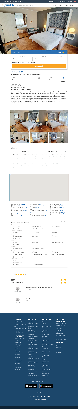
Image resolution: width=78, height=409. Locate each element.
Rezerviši (39, 66)
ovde (59, 337)
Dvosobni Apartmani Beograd (18, 350)
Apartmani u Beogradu (39, 399)
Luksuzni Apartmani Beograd (45, 361)
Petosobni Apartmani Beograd (18, 367)
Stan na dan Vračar (48, 344)
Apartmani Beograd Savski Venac (32, 352)
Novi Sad (58, 352)
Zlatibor (58, 347)
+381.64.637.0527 (18, 1)
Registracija (62, 1)
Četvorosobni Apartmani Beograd (18, 361)
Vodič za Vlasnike (61, 339)
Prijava (70, 1)
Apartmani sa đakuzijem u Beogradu (46, 336)
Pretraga (54, 5)
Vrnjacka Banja (60, 350)
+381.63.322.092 (8, 1)
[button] (61, 5)
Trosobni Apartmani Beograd (18, 355)
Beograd (58, 345)
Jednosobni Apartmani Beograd (18, 344)
